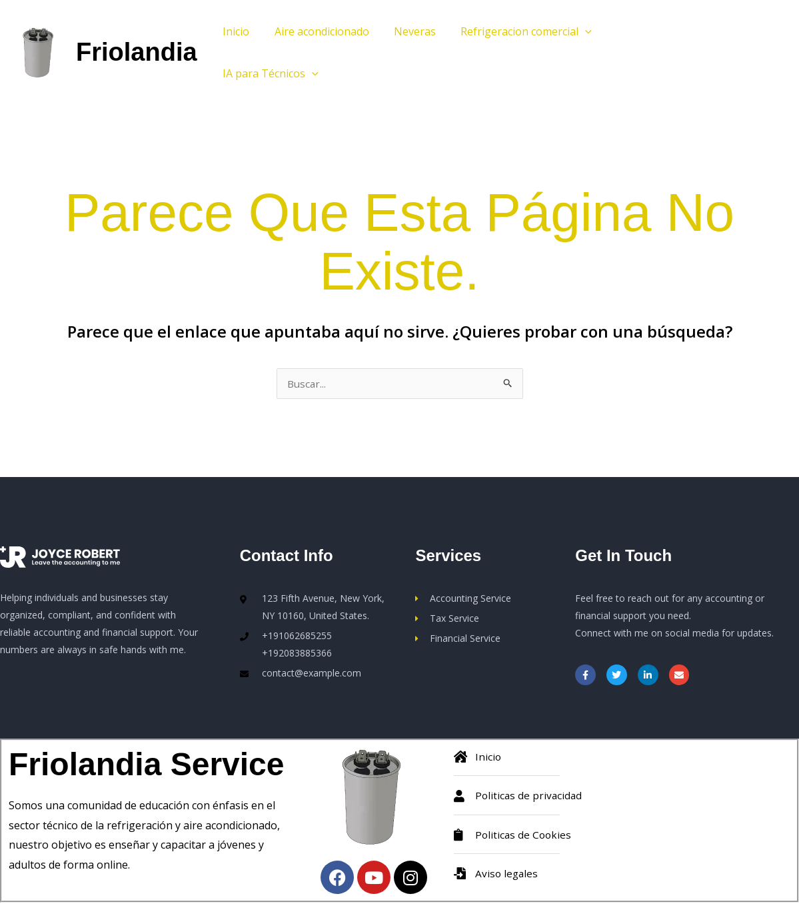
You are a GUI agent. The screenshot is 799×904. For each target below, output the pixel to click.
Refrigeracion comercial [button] (514, 31)
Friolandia (136, 52)
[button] (573, 31)
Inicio (234, 31)
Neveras (406, 31)
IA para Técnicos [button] (269, 73)
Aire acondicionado (316, 31)
